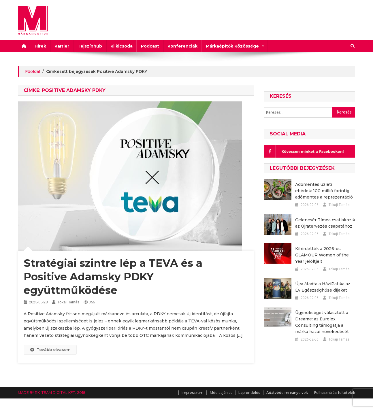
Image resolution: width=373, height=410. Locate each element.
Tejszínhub (90, 46)
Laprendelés (249, 392)
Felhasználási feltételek (334, 392)
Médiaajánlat (221, 392)
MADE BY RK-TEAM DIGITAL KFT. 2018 (51, 392)
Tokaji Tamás (68, 302)
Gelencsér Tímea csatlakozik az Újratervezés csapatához (325, 223)
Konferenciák (182, 46)
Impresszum (193, 392)
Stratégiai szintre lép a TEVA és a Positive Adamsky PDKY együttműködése (113, 276)
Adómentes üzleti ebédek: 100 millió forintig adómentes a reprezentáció (324, 191)
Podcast (150, 46)
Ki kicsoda (121, 46)
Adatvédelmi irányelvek (287, 392)
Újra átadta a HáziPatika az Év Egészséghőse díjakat (322, 287)
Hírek (40, 46)
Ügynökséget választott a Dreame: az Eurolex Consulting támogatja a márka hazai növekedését (322, 322)
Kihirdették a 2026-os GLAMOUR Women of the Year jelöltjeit (322, 255)
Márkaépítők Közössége (232, 46)
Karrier (61, 46)
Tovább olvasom (50, 349)
